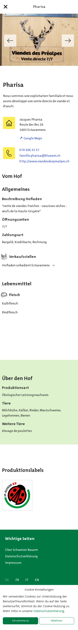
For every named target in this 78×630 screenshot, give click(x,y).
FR (17, 580)
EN (37, 580)
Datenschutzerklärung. (49, 611)
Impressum (13, 563)
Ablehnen (56, 620)
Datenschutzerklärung (21, 556)
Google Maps (33, 138)
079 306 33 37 (29, 150)
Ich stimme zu (20, 620)
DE (7, 580)
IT (26, 580)
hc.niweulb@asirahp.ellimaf (39, 155)
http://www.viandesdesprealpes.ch (44, 161)
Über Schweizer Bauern (21, 550)
